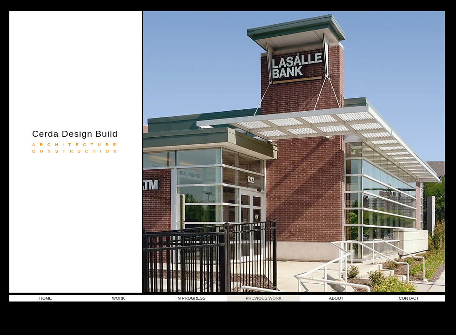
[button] (294, 151)
